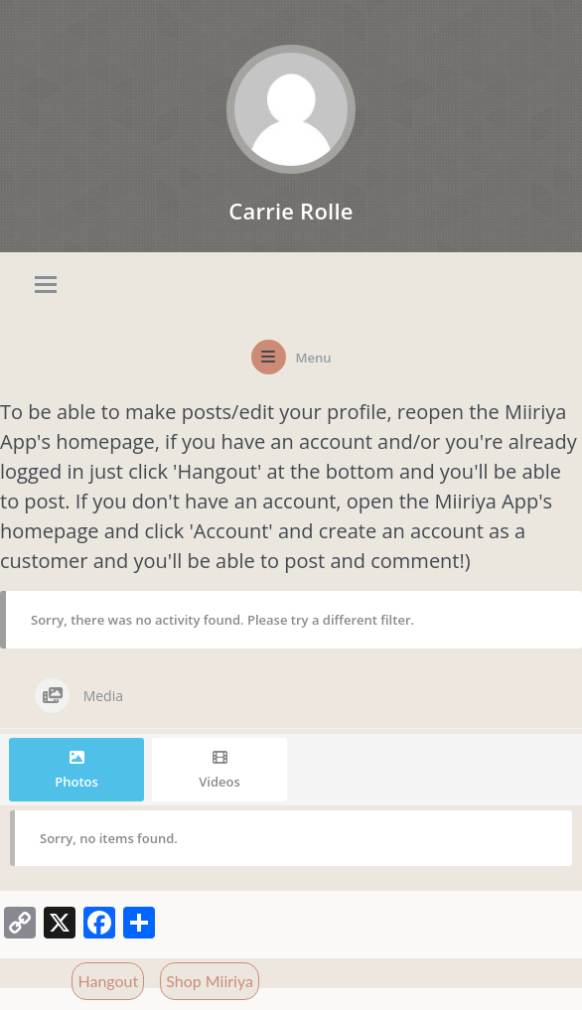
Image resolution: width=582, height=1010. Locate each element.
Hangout (107, 980)
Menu (314, 357)
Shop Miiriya (209, 980)
